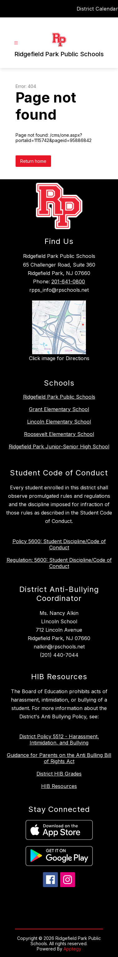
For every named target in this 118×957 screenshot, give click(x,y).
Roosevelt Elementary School (59, 434)
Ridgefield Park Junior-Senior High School (59, 446)
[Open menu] (16, 43)
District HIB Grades (59, 774)
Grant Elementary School (59, 409)
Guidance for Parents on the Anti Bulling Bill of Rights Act (59, 758)
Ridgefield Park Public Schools (59, 397)
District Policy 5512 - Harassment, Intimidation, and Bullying (59, 739)
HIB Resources (59, 786)
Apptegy (72, 948)
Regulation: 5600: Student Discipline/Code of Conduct (59, 563)
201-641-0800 (68, 281)
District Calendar (97, 9)
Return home (33, 161)
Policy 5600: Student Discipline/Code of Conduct (59, 544)
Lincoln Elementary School (59, 422)
